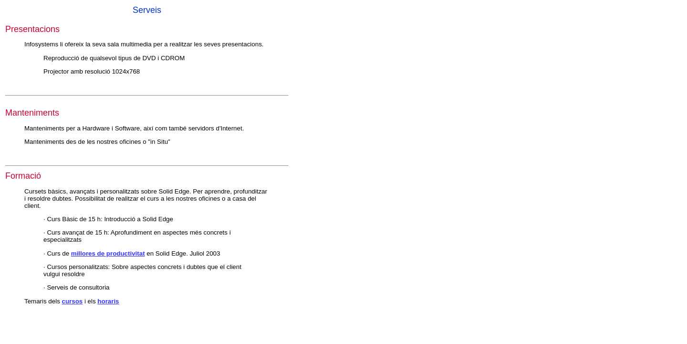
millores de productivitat (108, 253)
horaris (108, 301)
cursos (72, 301)
